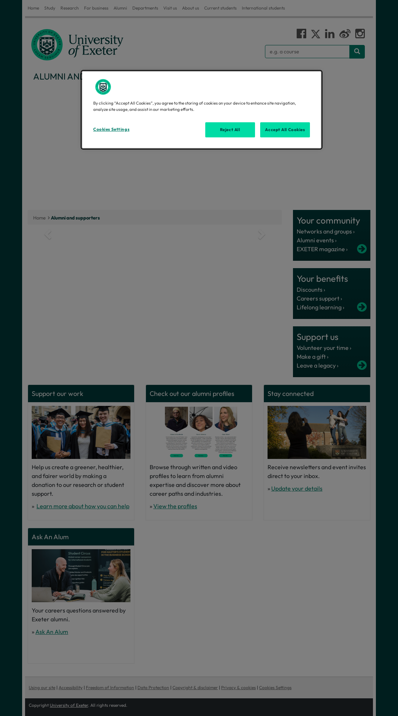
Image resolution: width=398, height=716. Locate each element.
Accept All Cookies (285, 129)
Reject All (230, 129)
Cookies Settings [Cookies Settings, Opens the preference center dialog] (111, 129)
